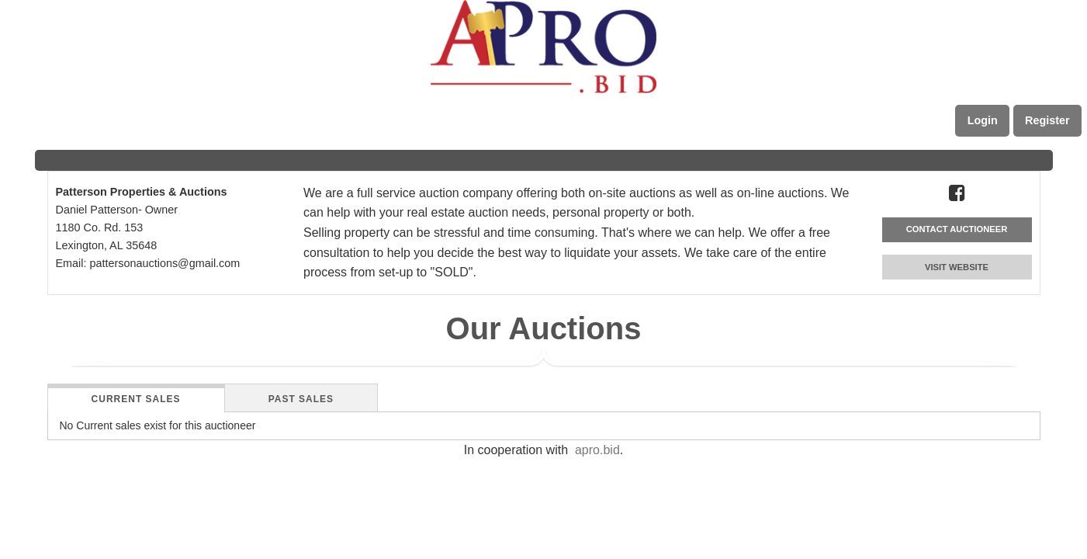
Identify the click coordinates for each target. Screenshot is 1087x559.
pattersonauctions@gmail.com (164, 263)
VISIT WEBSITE (956, 267)
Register (1047, 120)
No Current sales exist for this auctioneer (158, 425)
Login (983, 120)
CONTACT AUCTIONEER (957, 229)
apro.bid (597, 450)
